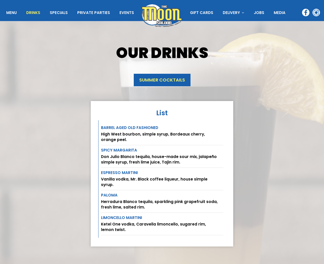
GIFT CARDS (202, 12)
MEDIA (280, 12)
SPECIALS (59, 12)
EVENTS (127, 12)
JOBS (259, 12)
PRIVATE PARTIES (94, 12)
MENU (12, 12)
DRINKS (33, 12)
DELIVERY (233, 12)
